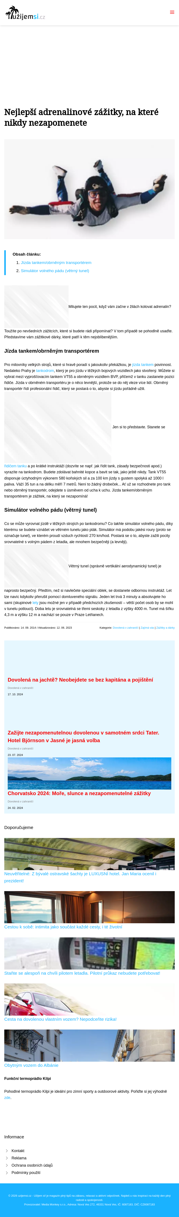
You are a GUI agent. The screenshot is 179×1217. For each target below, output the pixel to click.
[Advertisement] (89, 57)
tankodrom (45, 371)
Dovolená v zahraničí (126, 627)
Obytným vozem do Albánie (31, 1065)
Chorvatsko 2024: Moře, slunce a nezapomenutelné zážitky (79, 793)
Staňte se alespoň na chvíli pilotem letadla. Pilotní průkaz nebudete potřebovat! (82, 973)
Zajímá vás (147, 627)
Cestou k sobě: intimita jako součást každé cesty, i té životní (63, 926)
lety (35, 603)
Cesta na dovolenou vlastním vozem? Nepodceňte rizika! (60, 1019)
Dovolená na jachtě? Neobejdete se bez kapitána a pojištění (80, 680)
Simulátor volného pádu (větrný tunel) (55, 270)
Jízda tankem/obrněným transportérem (56, 262)
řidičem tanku (15, 466)
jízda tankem (143, 365)
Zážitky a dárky (165, 627)
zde (7, 1098)
